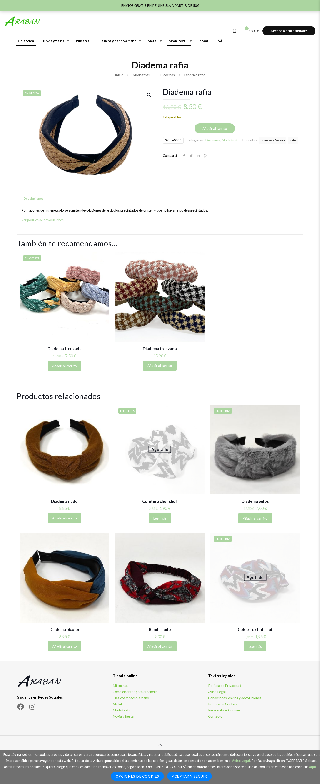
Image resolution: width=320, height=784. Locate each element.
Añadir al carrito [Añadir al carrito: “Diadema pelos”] (255, 518)
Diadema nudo (64, 501)
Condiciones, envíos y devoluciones (234, 698)
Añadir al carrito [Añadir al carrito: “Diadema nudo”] (64, 518)
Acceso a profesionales (289, 31)
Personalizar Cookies (224, 710)
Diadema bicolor (65, 629)
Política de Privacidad (224, 686)
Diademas (167, 75)
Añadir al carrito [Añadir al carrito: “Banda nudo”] (160, 646)
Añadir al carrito (214, 128)
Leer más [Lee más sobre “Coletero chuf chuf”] (160, 518)
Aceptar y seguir (189, 776)
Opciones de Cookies (137, 776)
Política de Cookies (222, 704)
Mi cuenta (120, 686)
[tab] (33, 198)
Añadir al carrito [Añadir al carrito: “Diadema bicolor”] (64, 646)
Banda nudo (160, 629)
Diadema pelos (255, 501)
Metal (117, 704)
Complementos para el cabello (135, 692)
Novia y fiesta (123, 716)
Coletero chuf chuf (159, 501)
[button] (149, 95)
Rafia (293, 140)
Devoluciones (33, 198)
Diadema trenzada (65, 348)
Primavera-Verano (272, 140)
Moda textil (141, 75)
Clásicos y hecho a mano (131, 698)
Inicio (119, 75)
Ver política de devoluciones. (42, 220)
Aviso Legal (217, 692)
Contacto (215, 716)
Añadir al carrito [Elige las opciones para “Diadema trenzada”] (64, 366)
